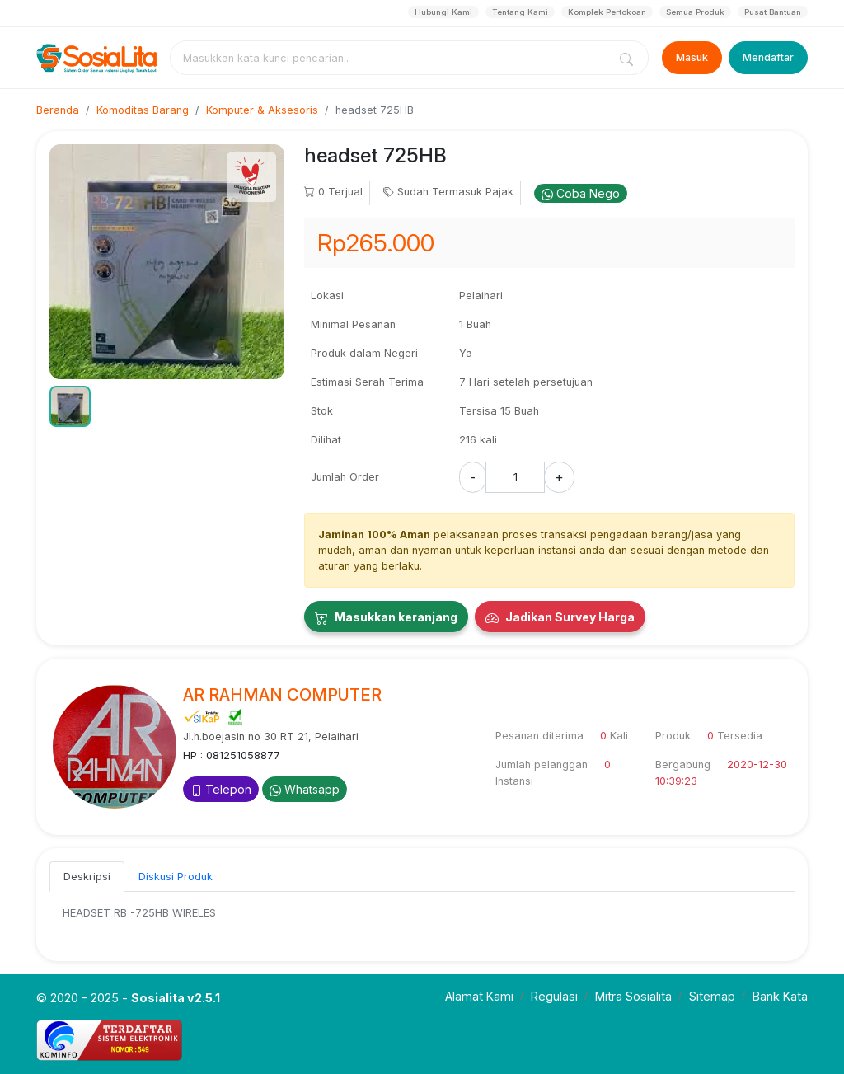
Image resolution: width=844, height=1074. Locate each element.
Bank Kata (780, 996)
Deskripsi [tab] (86, 876)
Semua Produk (695, 11)
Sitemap (712, 996)
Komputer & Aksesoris (262, 110)
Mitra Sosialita (633, 996)
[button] (70, 406)
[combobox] (392, 57)
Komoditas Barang (142, 110)
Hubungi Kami (443, 11)
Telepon (220, 789)
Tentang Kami (520, 11)
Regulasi (554, 996)
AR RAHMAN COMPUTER (282, 695)
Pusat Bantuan (772, 11)
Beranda (57, 110)
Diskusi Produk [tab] (175, 876)
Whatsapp (305, 789)
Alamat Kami (479, 996)
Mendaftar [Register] (768, 57)
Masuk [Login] (692, 57)
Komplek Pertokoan (607, 11)
